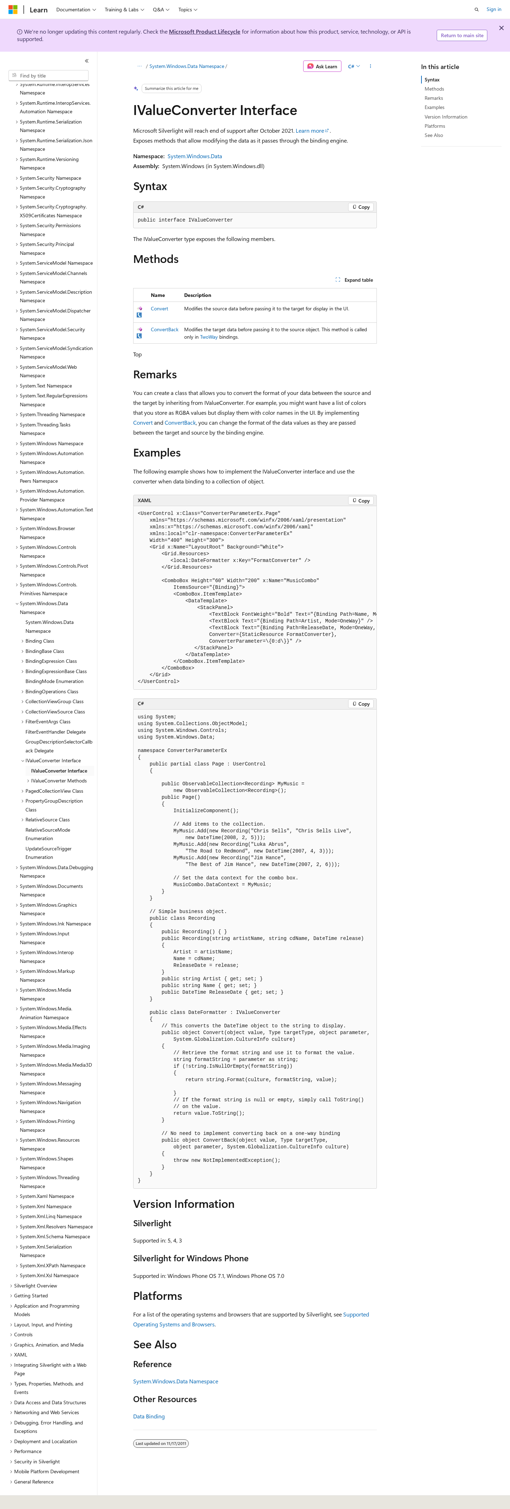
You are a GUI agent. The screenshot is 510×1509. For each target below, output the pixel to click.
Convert (159, 308)
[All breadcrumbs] (139, 66)
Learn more (310, 130)
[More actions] (370, 66)
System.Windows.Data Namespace (186, 66)
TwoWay (209, 336)
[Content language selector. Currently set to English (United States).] (40, 1498)
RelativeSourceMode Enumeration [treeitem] (48, 814)
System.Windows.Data (195, 156)
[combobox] (48, 75)
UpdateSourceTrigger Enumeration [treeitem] (49, 833)
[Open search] (477, 9)
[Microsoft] (13, 9)
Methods (434, 88)
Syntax (432, 79)
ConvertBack (164, 329)
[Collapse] (86, 60)
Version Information (446, 116)
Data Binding (149, 1416)
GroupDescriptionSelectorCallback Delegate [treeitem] (59, 726)
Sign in (494, 9)
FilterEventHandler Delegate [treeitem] (56, 712)
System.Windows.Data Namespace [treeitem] (50, 607)
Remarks (434, 97)
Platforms (435, 125)
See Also (434, 135)
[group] (255, 598)
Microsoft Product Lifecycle (204, 31)
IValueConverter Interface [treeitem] (59, 751)
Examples (434, 107)
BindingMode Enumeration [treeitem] (55, 661)
